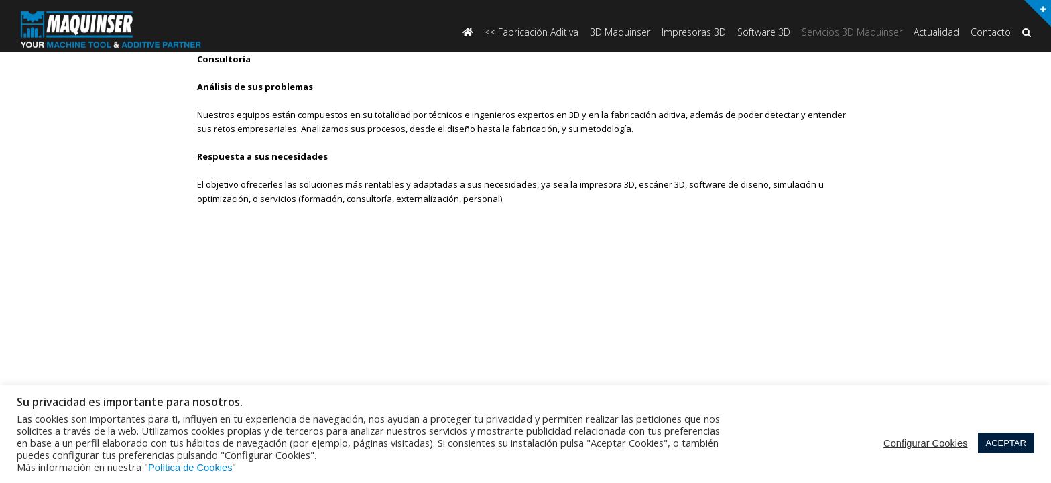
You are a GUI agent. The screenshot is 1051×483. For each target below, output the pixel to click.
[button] (1026, 33)
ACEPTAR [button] (1006, 443)
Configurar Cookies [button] (925, 443)
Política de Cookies (190, 467)
